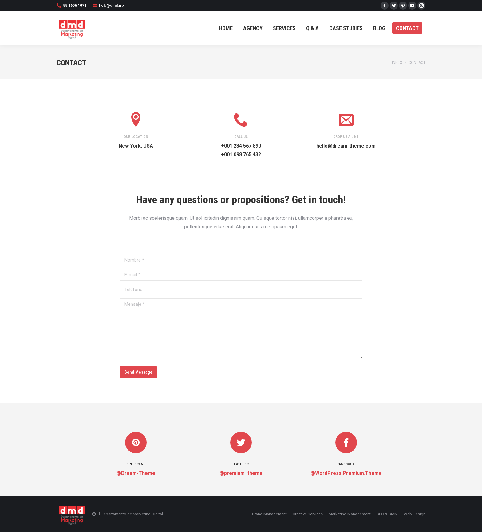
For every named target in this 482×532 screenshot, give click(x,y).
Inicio (397, 63)
